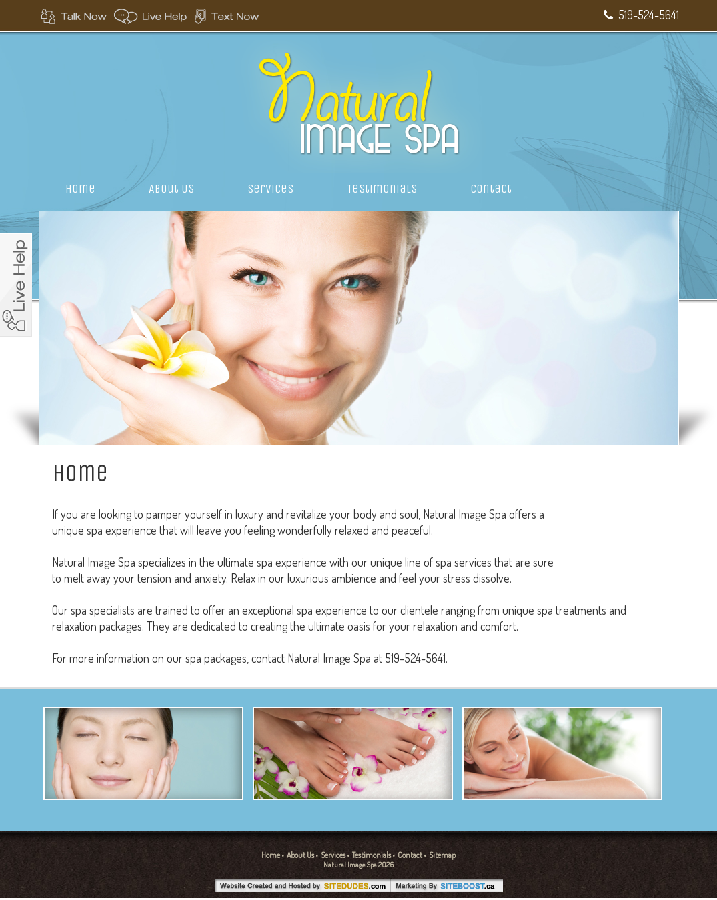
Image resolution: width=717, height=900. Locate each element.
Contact (491, 188)
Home (80, 188)
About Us (171, 188)
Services (270, 188)
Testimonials (382, 188)
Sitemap (442, 855)
